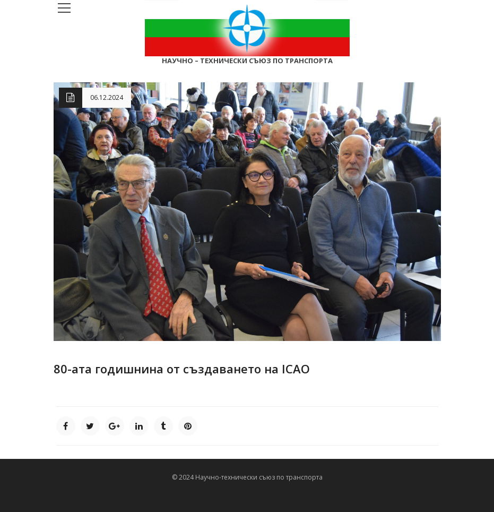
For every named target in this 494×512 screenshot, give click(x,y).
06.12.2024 (106, 97)
